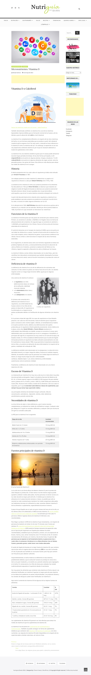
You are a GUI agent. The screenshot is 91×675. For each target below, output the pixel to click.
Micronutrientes (16, 66)
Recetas (45, 20)
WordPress (45, 670)
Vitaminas (25, 66)
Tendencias (57, 20)
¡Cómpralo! (44, 24)
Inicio (6, 20)
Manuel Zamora (16, 72)
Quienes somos (69, 20)
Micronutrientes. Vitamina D (25, 69)
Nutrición (14, 20)
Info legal (81, 20)
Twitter (68, 133)
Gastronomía (26, 20)
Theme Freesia (37, 670)
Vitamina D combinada (44, 631)
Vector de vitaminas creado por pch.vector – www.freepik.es (29, 127)
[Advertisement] (38, 79)
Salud (38, 20)
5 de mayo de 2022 (27, 72)
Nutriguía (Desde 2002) (19, 670)
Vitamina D (32, 631)
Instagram (69, 131)
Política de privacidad (72, 670)
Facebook (68, 129)
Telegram (69, 135)
